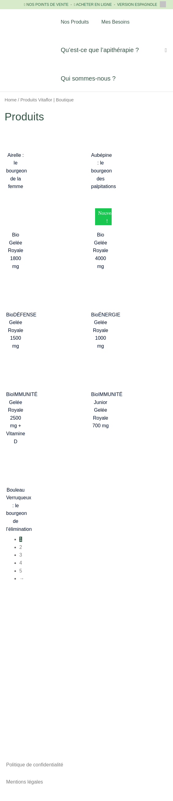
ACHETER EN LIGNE (94, 4)
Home (11, 99)
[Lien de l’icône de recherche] (166, 50)
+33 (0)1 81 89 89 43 (86, 674)
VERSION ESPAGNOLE (141, 4)
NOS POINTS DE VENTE (47, 4)
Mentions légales (24, 781)
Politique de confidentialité (34, 764)
